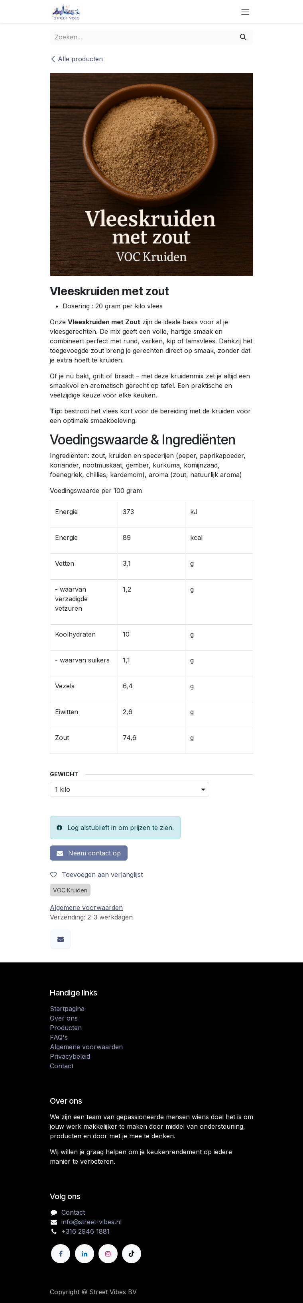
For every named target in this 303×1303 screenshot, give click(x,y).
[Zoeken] (243, 37)
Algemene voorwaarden (86, 1047)
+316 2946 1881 (85, 1231)
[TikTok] (131, 1253)
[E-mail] (60, 939)
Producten (66, 1028)
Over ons (64, 1018)
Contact (61, 1066)
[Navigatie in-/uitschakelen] (245, 11)
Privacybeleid (70, 1056)
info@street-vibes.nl (91, 1222)
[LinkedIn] (84, 1253)
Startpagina (67, 1009)
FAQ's (59, 1037)
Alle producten (76, 59)
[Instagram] (108, 1253)
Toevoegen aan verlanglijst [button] (96, 874)
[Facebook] (60, 1253)
